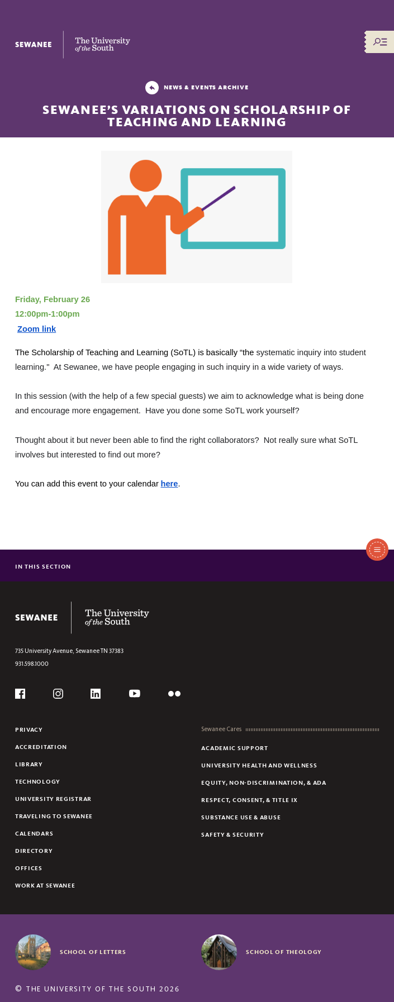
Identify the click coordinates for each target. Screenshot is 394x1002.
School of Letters (93, 952)
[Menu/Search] (380, 42)
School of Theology (284, 952)
